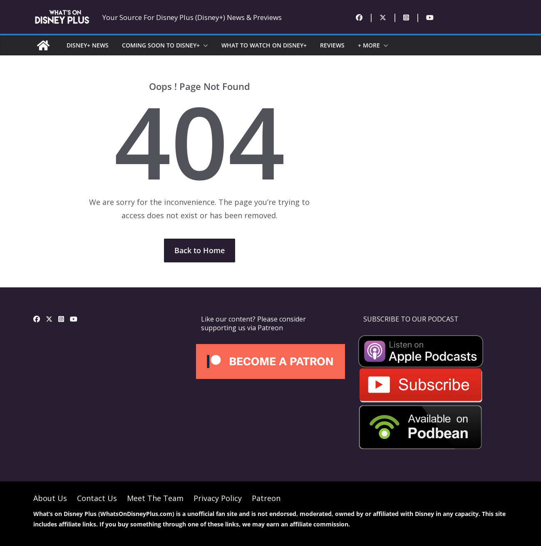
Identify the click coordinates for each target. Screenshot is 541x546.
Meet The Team (155, 498)
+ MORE (369, 45)
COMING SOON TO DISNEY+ (161, 45)
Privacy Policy (218, 498)
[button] (204, 45)
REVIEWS (332, 45)
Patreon (266, 498)
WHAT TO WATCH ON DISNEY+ (264, 45)
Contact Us (97, 498)
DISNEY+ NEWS (88, 45)
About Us (50, 498)
